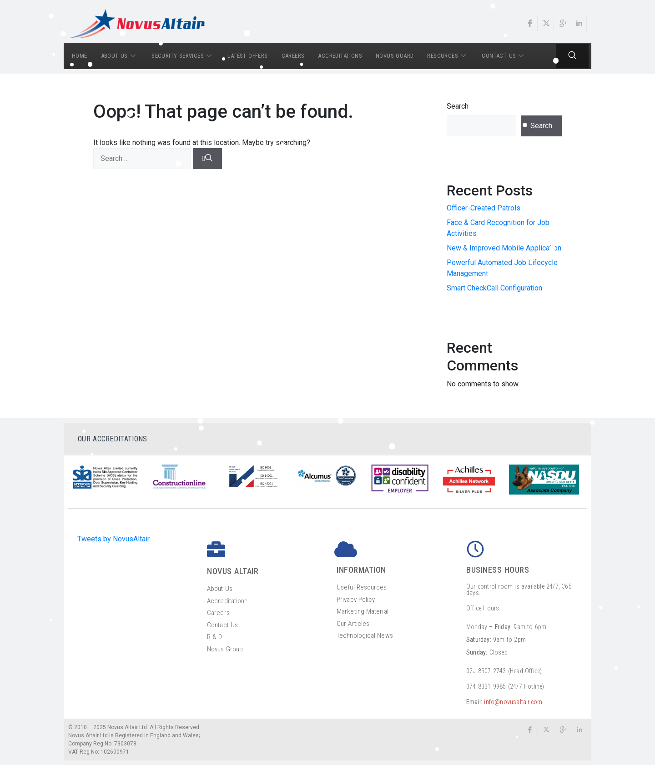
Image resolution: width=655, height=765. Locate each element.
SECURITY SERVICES (182, 55)
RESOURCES (447, 55)
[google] (563, 732)
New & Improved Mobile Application (504, 248)
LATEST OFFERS (247, 55)
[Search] (207, 158)
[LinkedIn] (579, 23)
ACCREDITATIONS (340, 55)
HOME (79, 55)
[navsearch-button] (572, 56)
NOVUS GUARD (394, 55)
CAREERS (293, 55)
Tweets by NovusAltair (113, 539)
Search (458, 106)
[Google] (563, 23)
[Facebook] (530, 23)
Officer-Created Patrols (483, 208)
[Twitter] (546, 23)
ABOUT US (119, 55)
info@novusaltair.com (513, 701)
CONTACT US (504, 55)
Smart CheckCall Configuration (494, 288)
